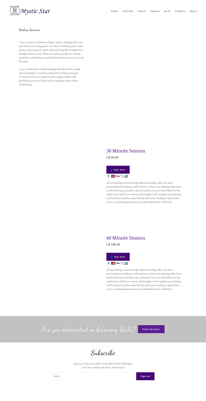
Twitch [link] (142, 11)
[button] (194, 11)
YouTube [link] (127, 11)
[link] (30, 10)
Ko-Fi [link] (167, 11)
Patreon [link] (155, 11)
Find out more (151, 329)
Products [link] (180, 11)
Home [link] (114, 11)
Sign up (145, 376)
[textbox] (92, 376)
